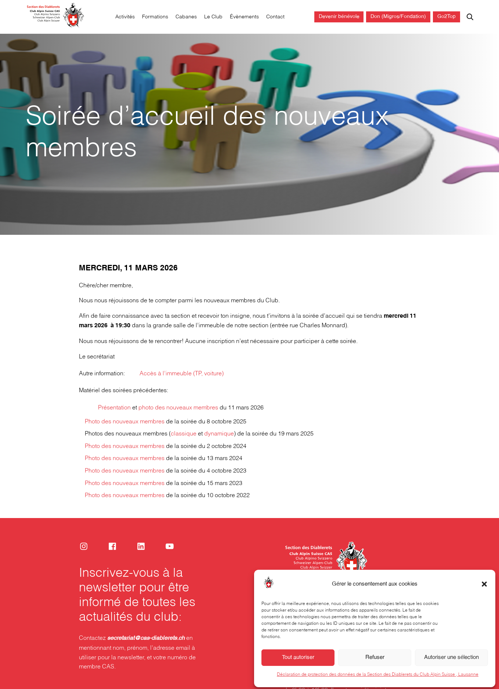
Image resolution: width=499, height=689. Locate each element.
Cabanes (186, 17)
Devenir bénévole (339, 16)
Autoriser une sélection (451, 665)
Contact (275, 17)
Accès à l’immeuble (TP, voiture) (182, 373)
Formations (155, 17)
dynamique (219, 434)
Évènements (244, 17)
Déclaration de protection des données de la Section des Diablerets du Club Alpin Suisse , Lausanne (377, 683)
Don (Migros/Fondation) (398, 16)
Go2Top (446, 16)
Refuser (374, 665)
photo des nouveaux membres (178, 407)
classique (183, 434)
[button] (484, 592)
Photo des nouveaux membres (124, 421)
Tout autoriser (298, 665)
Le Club (213, 17)
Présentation (114, 407)
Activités (125, 17)
